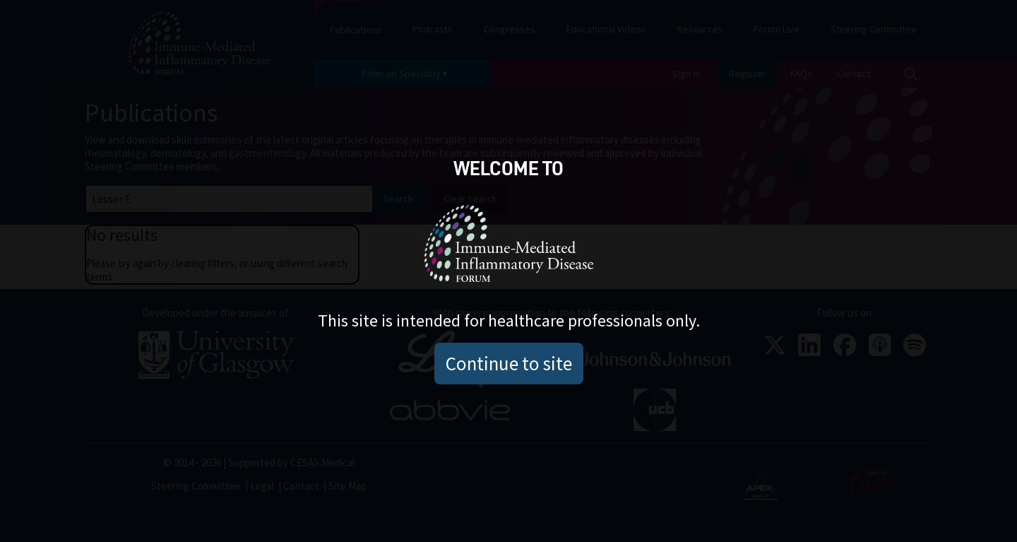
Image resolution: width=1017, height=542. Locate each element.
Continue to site (509, 363)
